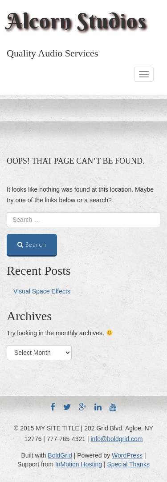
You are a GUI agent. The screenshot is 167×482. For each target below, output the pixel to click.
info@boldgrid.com (117, 438)
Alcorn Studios (77, 21)
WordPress (127, 455)
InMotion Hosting (78, 464)
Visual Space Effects (41, 291)
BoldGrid (60, 455)
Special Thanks (128, 464)
